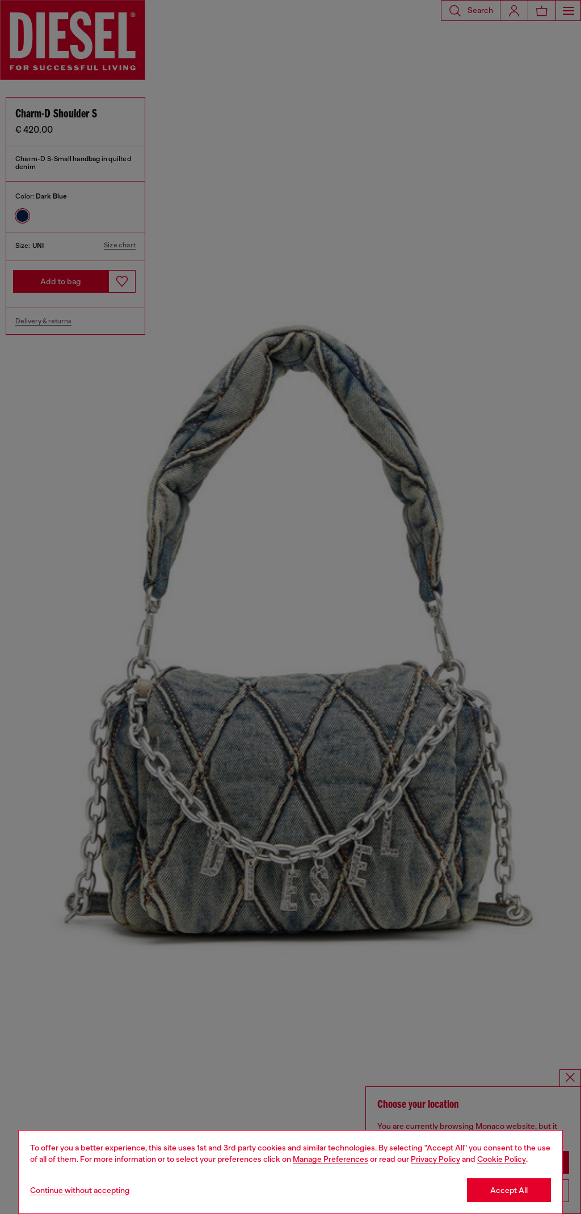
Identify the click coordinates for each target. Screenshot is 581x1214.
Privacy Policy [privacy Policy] (435, 1159)
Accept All (509, 1190)
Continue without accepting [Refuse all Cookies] (80, 1190)
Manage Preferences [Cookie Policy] (330, 1159)
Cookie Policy (501, 1159)
